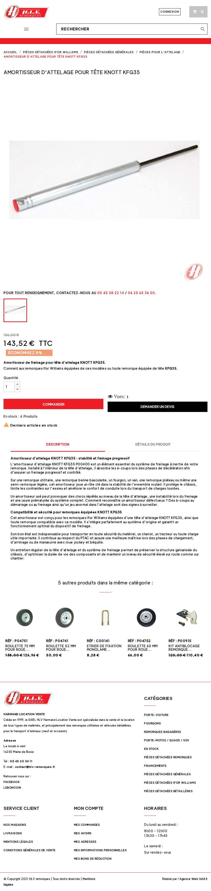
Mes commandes (87, 825)
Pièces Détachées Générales (167, 774)
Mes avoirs (83, 833)
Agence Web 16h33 (193, 879)
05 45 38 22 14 (110, 293)
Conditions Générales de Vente (30, 850)
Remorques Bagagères (162, 732)
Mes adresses (85, 841)
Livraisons (13, 833)
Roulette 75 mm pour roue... (20, 647)
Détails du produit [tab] (153, 444)
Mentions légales (18, 841)
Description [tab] (57, 444)
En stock (151, 749)
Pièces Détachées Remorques (168, 757)
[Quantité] (9, 387)
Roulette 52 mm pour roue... (61, 647)
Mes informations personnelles (100, 850)
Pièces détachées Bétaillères (168, 791)
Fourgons (152, 723)
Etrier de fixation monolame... (104, 647)
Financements (155, 765)
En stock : (11, 416)
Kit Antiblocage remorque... (184, 647)
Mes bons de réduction (93, 858)
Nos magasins (15, 825)
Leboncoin (12, 787)
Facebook (12, 782)
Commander (54, 404)
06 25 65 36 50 (141, 293)
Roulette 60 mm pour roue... (143, 647)
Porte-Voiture (156, 715)
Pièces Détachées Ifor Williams (170, 782)
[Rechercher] (131, 29)
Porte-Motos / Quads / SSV (166, 740)
